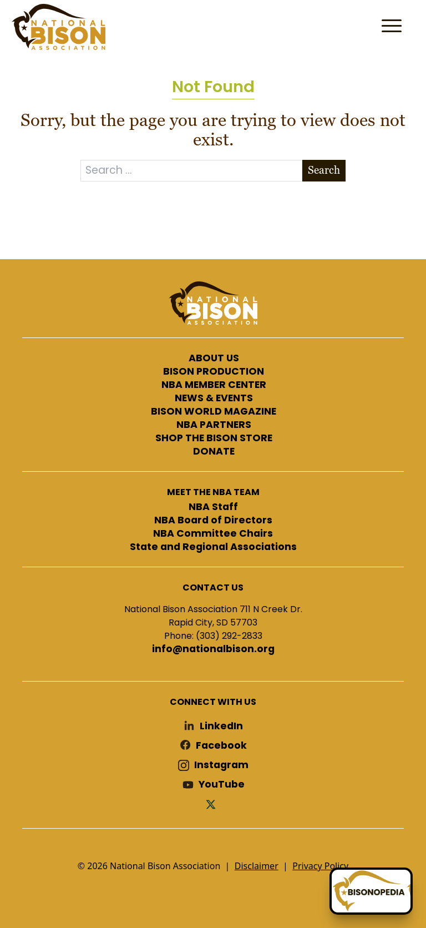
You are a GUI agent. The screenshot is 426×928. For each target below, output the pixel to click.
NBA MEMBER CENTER (213, 385)
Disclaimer (256, 866)
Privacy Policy (320, 866)
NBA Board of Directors (213, 521)
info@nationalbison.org (213, 649)
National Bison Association (58, 27)
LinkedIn (221, 726)
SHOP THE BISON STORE (213, 438)
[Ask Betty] (371, 891)
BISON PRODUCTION (213, 372)
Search (324, 170)
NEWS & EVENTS (214, 399)
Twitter (213, 804)
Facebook (221, 745)
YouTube (222, 784)
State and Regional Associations (213, 547)
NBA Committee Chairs (213, 534)
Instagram (221, 765)
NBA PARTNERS (213, 425)
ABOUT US (214, 359)
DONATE (214, 452)
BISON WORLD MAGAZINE (213, 412)
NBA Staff (213, 507)
